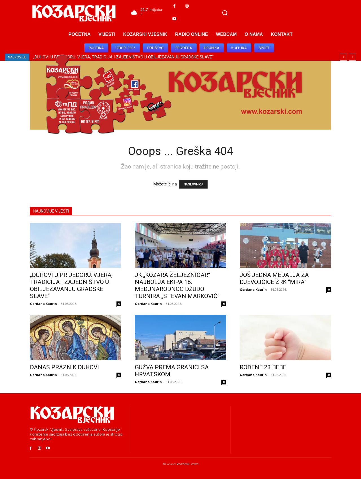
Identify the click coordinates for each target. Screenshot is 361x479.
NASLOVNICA (193, 184)
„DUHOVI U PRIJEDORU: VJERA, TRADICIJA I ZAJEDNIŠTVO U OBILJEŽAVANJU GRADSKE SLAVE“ (71, 285)
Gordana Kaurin (43, 303)
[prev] (343, 57)
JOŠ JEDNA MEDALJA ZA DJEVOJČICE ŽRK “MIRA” (274, 278)
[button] (225, 13)
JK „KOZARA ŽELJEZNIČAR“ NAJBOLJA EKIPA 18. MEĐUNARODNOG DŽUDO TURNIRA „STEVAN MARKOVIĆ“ (177, 285)
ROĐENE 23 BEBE (263, 367)
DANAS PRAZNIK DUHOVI (64, 367)
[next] (352, 57)
